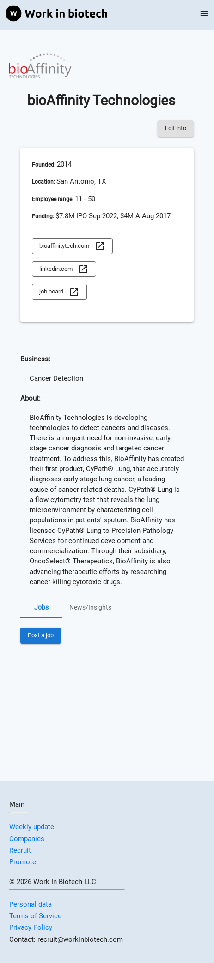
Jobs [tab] (41, 607)
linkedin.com (63, 269)
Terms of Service (35, 916)
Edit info (176, 128)
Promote (22, 862)
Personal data (30, 904)
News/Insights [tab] (90, 607)
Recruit (20, 850)
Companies (26, 839)
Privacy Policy (30, 927)
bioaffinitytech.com (72, 246)
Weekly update (31, 827)
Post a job (40, 636)
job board (59, 291)
